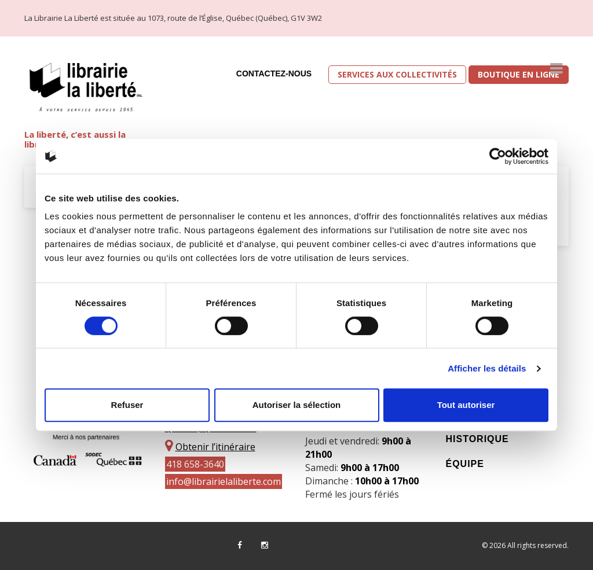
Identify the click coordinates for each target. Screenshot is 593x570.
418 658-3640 (195, 464)
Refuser (127, 405)
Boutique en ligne (518, 74)
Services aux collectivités (397, 74)
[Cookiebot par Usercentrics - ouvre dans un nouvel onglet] (497, 156)
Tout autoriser (466, 405)
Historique (477, 439)
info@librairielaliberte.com (223, 481)
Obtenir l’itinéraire (215, 446)
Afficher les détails (487, 368)
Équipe (465, 464)
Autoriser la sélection (296, 405)
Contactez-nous (274, 73)
